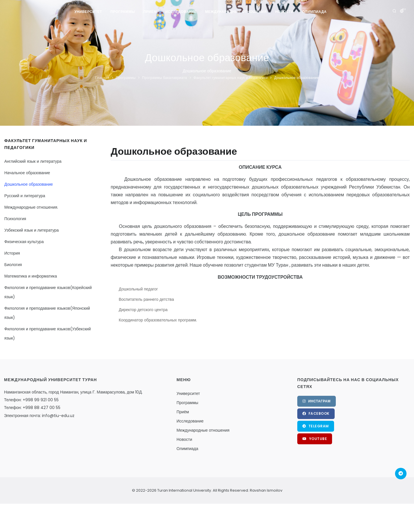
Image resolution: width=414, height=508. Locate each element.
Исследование (181, 11)
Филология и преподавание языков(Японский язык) (47, 312)
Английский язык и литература (33, 161)
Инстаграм (316, 401)
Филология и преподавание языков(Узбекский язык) (47, 333)
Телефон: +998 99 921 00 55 (31, 400)
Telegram (315, 426)
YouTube (314, 439)
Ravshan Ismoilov (265, 490)
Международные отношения (236, 11)
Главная (102, 77)
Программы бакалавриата (164, 77)
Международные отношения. (31, 207)
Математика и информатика (30, 276)
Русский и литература (24, 196)
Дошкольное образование (296, 77)
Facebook (315, 413)
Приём (150, 11)
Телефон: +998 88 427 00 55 (32, 407)
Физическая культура (24, 242)
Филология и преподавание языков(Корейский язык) (48, 292)
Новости (284, 11)
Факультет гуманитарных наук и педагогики (230, 77)
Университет (88, 11)
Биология (13, 264)
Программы (122, 11)
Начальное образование (27, 173)
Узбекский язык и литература (31, 230)
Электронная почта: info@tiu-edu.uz (39, 415)
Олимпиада (314, 11)
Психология (15, 219)
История (12, 253)
